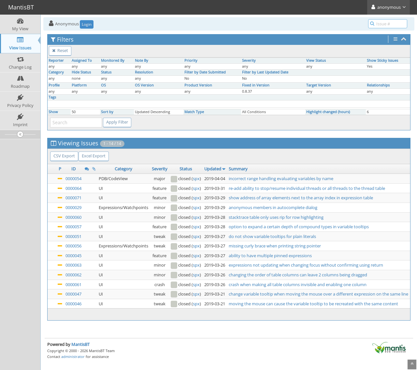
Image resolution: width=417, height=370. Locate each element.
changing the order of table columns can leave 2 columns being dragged (298, 275)
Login (87, 24)
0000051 (73, 236)
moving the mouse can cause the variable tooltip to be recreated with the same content (313, 304)
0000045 (73, 255)
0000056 (73, 246)
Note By (141, 60)
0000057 (73, 227)
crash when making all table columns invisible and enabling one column (298, 284)
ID (73, 169)
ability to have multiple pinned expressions (270, 255)
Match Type (194, 112)
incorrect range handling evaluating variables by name (281, 178)
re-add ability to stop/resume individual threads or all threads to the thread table (307, 188)
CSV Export (64, 156)
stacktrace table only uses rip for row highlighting (276, 217)
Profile (54, 85)
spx (196, 178)
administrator (73, 356)
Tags (52, 97)
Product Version (198, 85)
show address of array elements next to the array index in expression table (301, 198)
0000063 (73, 265)
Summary (238, 169)
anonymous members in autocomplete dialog (273, 207)
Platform (79, 85)
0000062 (73, 275)
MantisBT (80, 344)
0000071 (73, 198)
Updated (212, 169)
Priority (190, 60)
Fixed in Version (255, 85)
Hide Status (81, 72)
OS (103, 85)
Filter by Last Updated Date (265, 72)
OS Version (144, 85)
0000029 (73, 207)
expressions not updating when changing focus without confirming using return (306, 265)
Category (56, 72)
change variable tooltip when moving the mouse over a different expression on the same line (318, 294)
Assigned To (82, 60)
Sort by (107, 112)
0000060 (73, 217)
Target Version (318, 85)
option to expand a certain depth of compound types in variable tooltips (299, 227)
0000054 (73, 178)
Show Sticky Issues (382, 60)
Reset (60, 50)
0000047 (73, 294)
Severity (249, 60)
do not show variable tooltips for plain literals (272, 236)
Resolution (144, 72)
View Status (316, 60)
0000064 (73, 188)
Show (53, 112)
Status (106, 72)
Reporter (56, 60)
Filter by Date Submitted (205, 72)
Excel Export (94, 156)
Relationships (378, 85)
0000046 (73, 304)
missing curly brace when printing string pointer (275, 246)
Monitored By (112, 60)
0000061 (73, 284)
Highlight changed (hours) (328, 112)
